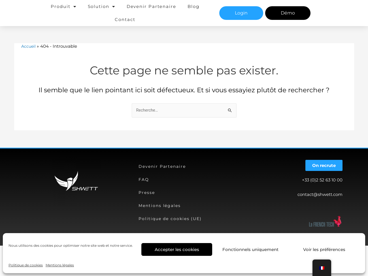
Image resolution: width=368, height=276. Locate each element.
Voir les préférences (324, 249)
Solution (101, 7)
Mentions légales (60, 265)
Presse (147, 192)
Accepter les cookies (177, 249)
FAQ (144, 179)
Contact (125, 19)
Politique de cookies (25, 265)
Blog (193, 6)
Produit (63, 7)
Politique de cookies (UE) (172, 218)
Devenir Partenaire (151, 6)
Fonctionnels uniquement (250, 249)
